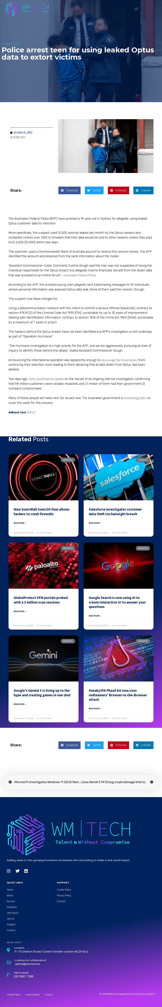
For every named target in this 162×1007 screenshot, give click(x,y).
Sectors (11, 901)
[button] (136, 9)
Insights (11, 924)
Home (10, 889)
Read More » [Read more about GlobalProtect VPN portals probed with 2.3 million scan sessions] (20, 611)
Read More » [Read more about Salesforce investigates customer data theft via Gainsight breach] (95, 523)
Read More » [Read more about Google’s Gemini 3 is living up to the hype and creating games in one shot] (20, 704)
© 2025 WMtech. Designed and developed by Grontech (127, 993)
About (10, 895)
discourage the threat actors (120, 360)
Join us (10, 918)
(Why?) (31, 412)
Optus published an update (46, 379)
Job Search (13, 912)
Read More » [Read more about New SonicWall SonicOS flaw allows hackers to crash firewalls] (20, 523)
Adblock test (17, 412)
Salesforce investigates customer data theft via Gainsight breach (115, 511)
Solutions (12, 907)
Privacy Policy (64, 895)
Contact (11, 930)
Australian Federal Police (80, 275)
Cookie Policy (64, 889)
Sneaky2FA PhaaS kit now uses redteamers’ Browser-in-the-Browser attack (118, 695)
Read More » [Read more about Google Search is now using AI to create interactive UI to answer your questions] (95, 615)
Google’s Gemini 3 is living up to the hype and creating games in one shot (42, 692)
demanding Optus (135, 398)
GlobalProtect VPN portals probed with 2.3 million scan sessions (41, 599)
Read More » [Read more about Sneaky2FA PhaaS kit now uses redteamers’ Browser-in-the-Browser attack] (95, 708)
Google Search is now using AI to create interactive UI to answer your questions (117, 602)
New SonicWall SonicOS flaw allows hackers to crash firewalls (42, 511)
